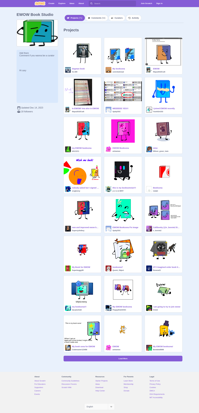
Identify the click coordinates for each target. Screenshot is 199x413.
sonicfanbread (118, 72)
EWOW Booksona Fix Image (125, 227)
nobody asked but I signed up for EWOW (86, 188)
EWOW (156, 69)
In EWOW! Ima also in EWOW (85, 108)
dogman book (78, 69)
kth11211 (75, 151)
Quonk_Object (118, 270)
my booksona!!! (79, 307)
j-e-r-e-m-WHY (118, 191)
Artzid (155, 310)
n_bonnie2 (157, 231)
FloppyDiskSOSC (119, 310)
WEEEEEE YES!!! (120, 108)
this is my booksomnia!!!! (124, 188)
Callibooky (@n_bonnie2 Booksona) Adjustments (167, 227)
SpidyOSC (116, 112)
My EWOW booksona (122, 307)
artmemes (116, 151)
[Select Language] (99, 406)
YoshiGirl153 (158, 112)
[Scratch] (40, 3)
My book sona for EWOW (83, 346)
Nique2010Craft (159, 72)
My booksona (118, 69)
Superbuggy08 (77, 270)
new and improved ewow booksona (86, 227)
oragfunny (76, 191)
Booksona (158, 188)
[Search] (91, 3)
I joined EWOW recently (164, 108)
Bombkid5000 (158, 350)
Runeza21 (157, 270)
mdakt (155, 191)
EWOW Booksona (120, 148)
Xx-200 (74, 72)
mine (155, 148)
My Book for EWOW (81, 267)
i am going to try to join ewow (166, 307)
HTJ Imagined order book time (167, 267)
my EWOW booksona (81, 148)
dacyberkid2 (77, 310)
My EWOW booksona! (163, 346)
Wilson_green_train (160, 151)
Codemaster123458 (79, 350)
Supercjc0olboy (78, 231)
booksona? (117, 267)
